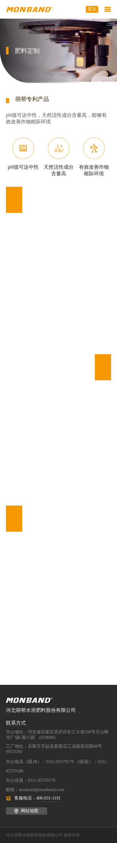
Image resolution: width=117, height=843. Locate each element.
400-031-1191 (48, 798)
